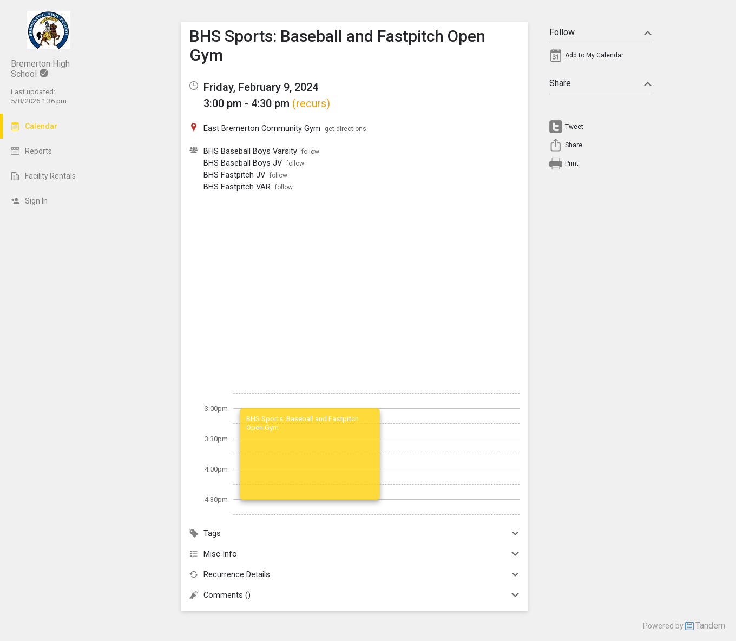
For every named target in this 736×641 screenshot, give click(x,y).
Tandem (710, 625)
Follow (600, 32)
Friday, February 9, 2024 (260, 87)
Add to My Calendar (594, 55)
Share (600, 83)
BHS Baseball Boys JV (242, 163)
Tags (354, 533)
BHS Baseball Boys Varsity (250, 151)
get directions (345, 129)
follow (310, 151)
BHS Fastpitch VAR (237, 187)
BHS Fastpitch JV (234, 175)
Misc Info (354, 554)
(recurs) (311, 103)
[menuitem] (600, 58)
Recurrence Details (354, 574)
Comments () (354, 595)
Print (572, 163)
